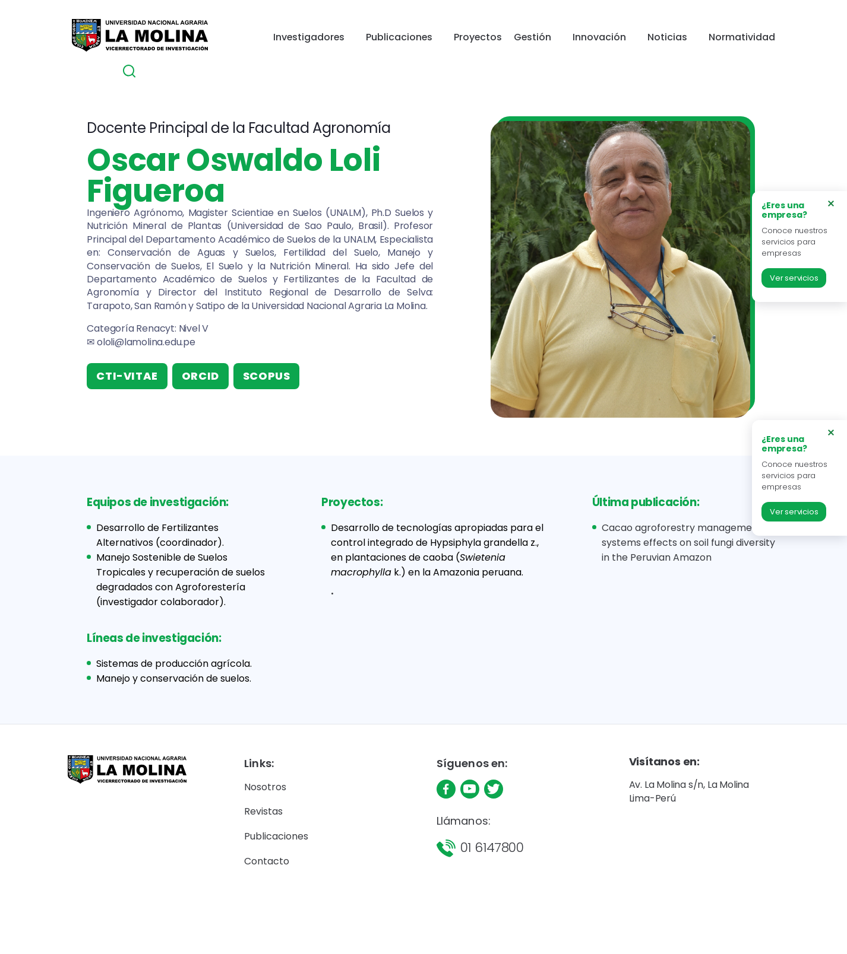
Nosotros (265, 787)
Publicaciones (337, 41)
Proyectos (410, 41)
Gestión (461, 41)
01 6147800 (491, 847)
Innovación (524, 41)
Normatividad (655, 41)
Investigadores (253, 41)
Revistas (263, 811)
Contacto (266, 861)
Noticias (586, 41)
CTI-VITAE (126, 375)
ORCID (200, 375)
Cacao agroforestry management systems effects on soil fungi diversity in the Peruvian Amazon (688, 542)
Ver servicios (794, 278)
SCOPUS (266, 375)
